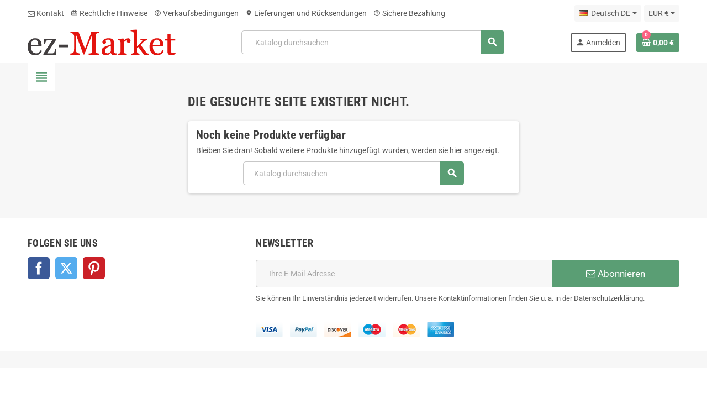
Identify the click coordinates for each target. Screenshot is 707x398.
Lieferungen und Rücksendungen (306, 13)
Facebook (39, 268)
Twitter (66, 268)
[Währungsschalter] (661, 13)
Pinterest (94, 268)
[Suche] (372, 42)
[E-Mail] (404, 273)
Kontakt (46, 13)
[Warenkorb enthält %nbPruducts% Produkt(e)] (657, 42)
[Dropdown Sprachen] (607, 13)
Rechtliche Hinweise (109, 13)
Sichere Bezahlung (409, 13)
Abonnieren (615, 273)
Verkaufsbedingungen (196, 13)
